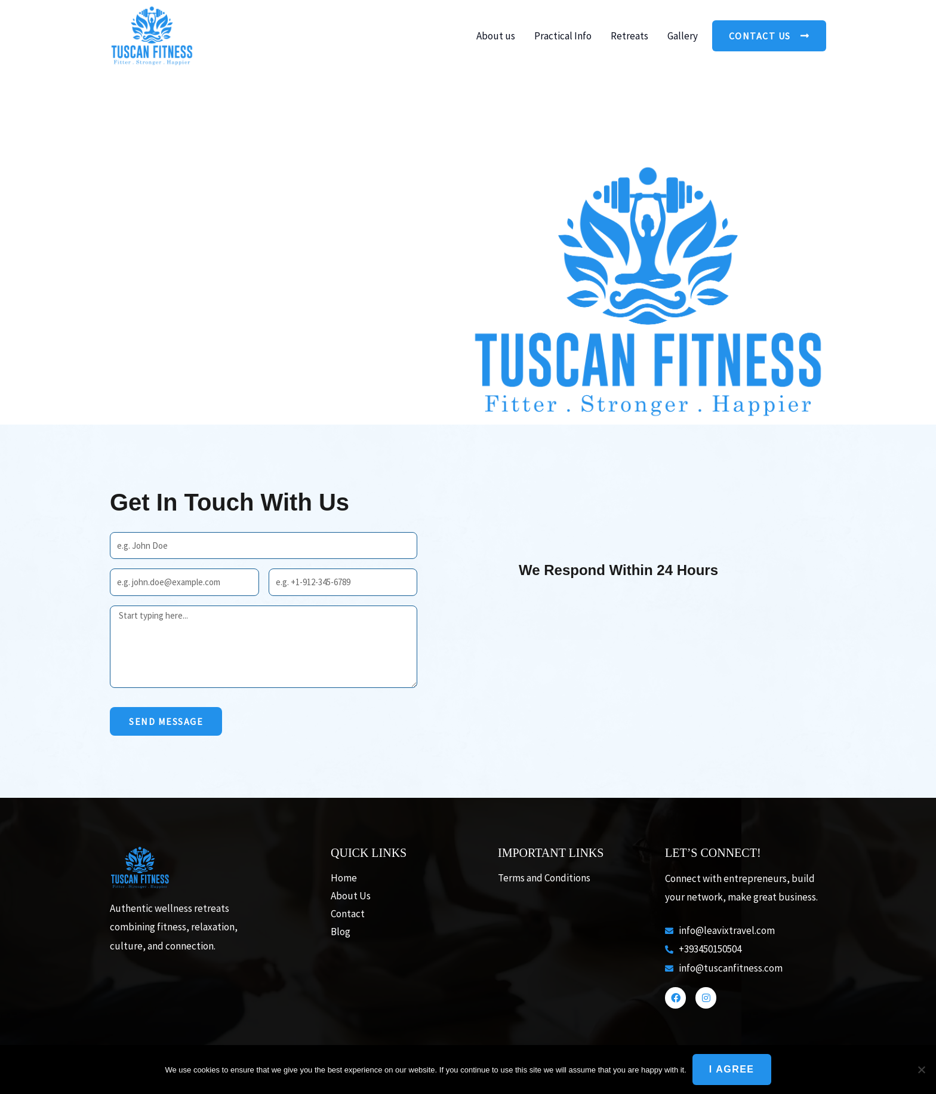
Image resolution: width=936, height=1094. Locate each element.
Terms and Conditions (544, 878)
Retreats (629, 35)
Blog (340, 932)
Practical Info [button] (563, 35)
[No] (921, 1069)
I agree (732, 1069)
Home (344, 878)
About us (495, 35)
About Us (351, 896)
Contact (348, 914)
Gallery (682, 35)
